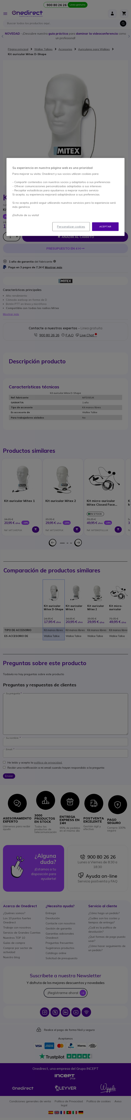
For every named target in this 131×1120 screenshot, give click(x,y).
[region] (65, 197)
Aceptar (105, 226)
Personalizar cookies (71, 226)
